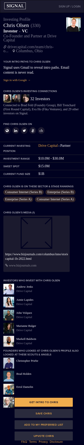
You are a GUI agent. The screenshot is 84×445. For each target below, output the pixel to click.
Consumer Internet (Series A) (55, 199)
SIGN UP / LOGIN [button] (69, 6)
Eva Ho (36, 109)
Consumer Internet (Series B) (23, 192)
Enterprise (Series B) (60, 192)
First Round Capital (16, 109)
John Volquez (24, 312)
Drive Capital (48, 145)
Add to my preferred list (43, 424)
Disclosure (56, 442)
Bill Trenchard (66, 105)
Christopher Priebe (27, 360)
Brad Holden (23, 373)
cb (41, 131)
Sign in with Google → (16, 80)
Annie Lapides (24, 299)
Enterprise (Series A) (18, 199)
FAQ (24, 442)
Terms (33, 442)
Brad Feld (27, 105)
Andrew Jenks (24, 286)
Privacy (43, 442)
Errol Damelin (24, 387)
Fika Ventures (51, 109)
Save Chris (44, 413)
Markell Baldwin (26, 339)
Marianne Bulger (26, 326)
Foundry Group (45, 105)
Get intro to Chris (43, 402)
